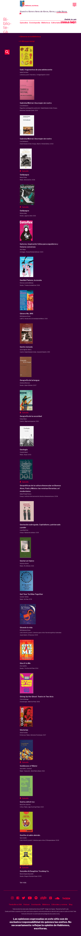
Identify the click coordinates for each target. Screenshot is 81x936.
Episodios (24, 23)
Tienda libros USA (15, 904)
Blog (70, 904)
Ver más (23, 883)
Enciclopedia (34, 23)
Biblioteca (45, 23)
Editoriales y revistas (60, 23)
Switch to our (68, 20)
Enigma (53, 909)
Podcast (27, 904)
